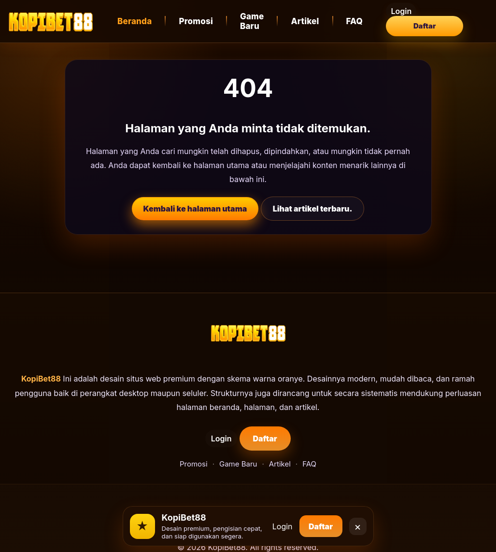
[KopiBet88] (50, 21)
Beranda (134, 21)
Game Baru (252, 21)
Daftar (450, 21)
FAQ (357, 21)
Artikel (308, 21)
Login (399, 21)
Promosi (196, 21)
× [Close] (357, 522)
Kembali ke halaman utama (195, 208)
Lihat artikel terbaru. (313, 208)
